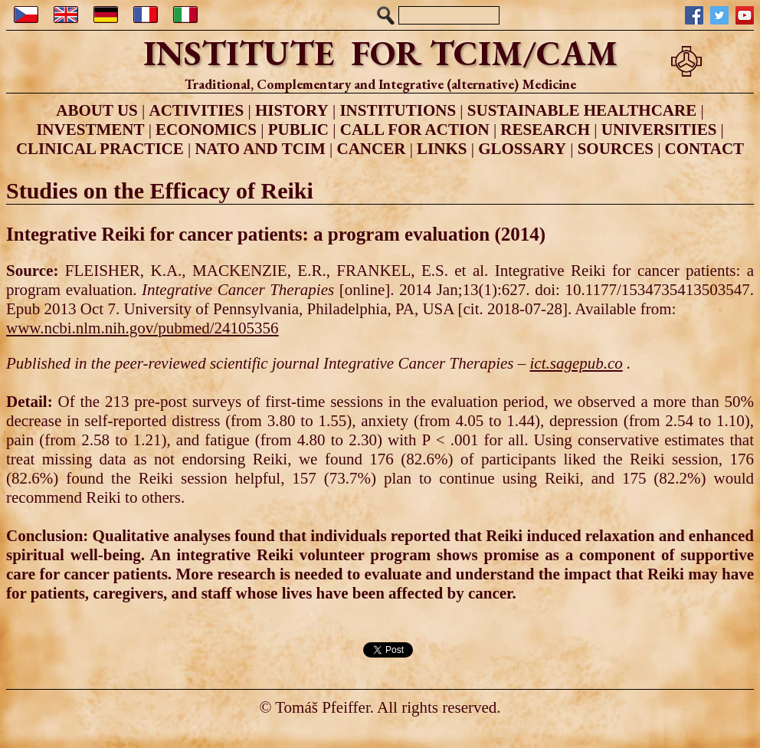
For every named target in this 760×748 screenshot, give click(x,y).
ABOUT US (96, 110)
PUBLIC (298, 129)
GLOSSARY (522, 148)
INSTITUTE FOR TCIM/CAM (380, 53)
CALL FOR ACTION (415, 129)
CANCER (371, 148)
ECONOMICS (206, 129)
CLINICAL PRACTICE (100, 148)
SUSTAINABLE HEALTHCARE (581, 110)
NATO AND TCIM (260, 148)
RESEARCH (545, 129)
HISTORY (292, 110)
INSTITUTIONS (397, 110)
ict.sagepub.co (575, 363)
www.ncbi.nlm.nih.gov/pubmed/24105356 (142, 328)
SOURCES (616, 148)
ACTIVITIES (196, 110)
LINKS (442, 148)
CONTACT (704, 148)
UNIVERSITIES (659, 129)
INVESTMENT (90, 129)
